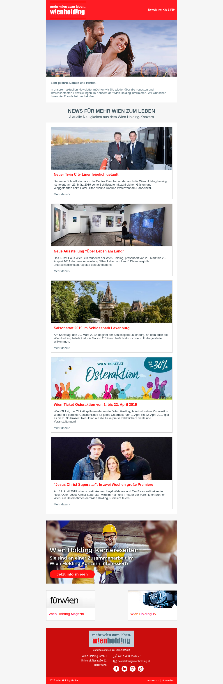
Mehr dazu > (62, 194)
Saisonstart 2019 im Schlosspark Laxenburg (92, 328)
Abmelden (168, 680)
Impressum (153, 680)
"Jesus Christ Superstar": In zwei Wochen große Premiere (103, 484)
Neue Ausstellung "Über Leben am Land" (89, 251)
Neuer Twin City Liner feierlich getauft (86, 174)
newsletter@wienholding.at (133, 661)
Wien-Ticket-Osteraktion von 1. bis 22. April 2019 (95, 405)
